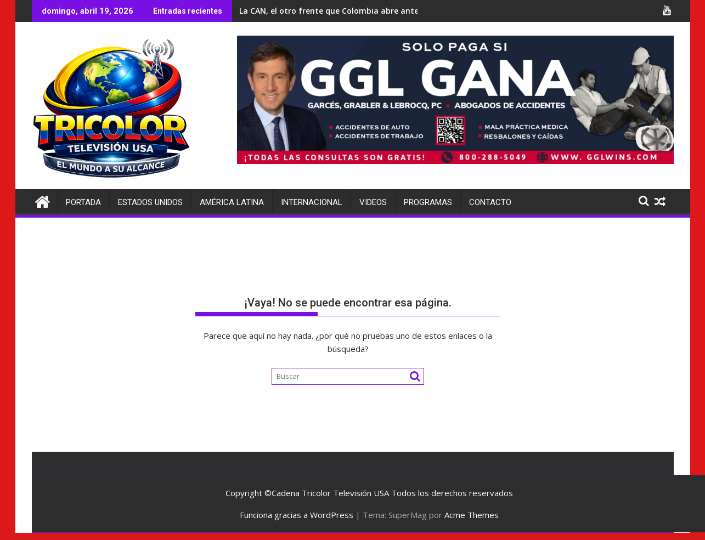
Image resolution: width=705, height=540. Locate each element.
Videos (373, 202)
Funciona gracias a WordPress (296, 514)
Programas (428, 202)
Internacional (311, 202)
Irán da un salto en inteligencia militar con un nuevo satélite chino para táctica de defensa (243, 10)
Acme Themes (471, 514)
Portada (83, 202)
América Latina (232, 202)
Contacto (490, 202)
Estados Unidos (150, 202)
